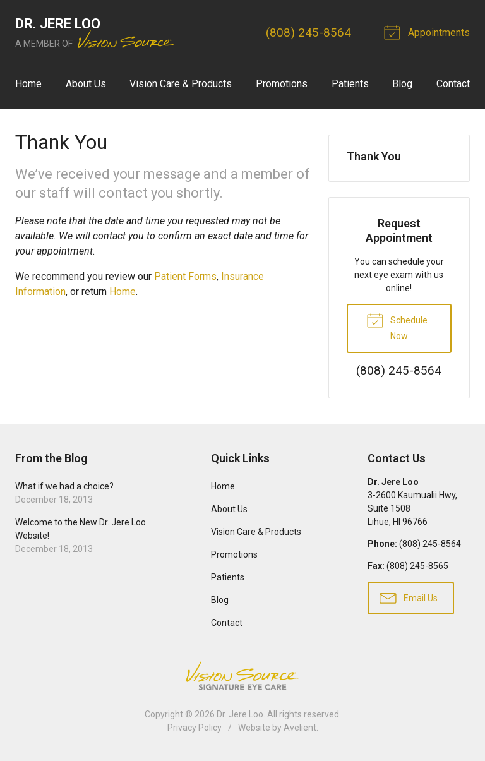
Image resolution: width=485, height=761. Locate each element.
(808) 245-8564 (308, 32)
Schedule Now (397, 326)
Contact (453, 84)
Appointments (429, 31)
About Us (86, 84)
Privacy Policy (194, 727)
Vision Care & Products (180, 84)
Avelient (300, 727)
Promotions (282, 84)
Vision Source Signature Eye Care (242, 675)
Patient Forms (185, 276)
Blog (402, 84)
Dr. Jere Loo (240, 714)
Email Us (409, 597)
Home (28, 84)
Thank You (374, 156)
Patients (350, 84)
